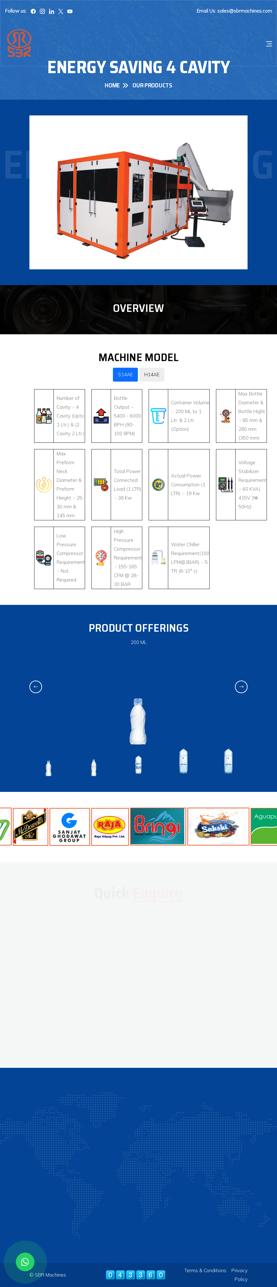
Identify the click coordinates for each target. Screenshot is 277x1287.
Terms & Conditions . (206, 1270)
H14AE (151, 374)
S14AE (125, 374)
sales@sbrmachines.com (244, 11)
